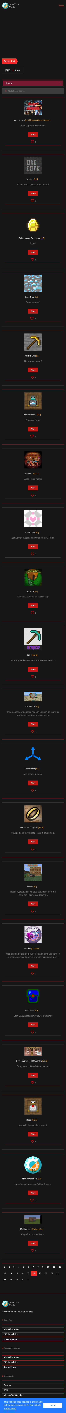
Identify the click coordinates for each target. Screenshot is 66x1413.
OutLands (32, 591)
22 (58, 1273)
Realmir (32, 886)
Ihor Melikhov (10, 1367)
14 (11, 1273)
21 (52, 1273)
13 (5, 1273)
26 (22, 1279)
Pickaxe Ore (32, 356)
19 (40, 1273)
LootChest (31, 1010)
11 (54, 1267)
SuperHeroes (31, 120)
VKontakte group (11, 1329)
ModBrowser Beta (31, 1179)
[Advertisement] (33, 31)
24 (11, 1279)
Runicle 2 (32, 473)
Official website (11, 1334)
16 (22, 1273)
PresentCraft (32, 706)
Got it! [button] (52, 1405)
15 (16, 1273)
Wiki (6, 1390)
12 (60, 1267)
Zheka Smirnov (10, 1339)
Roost (31, 1120)
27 (28, 1279)
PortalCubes (32, 532)
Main (7, 70)
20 (46, 1273)
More (33, 135)
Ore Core (32, 179)
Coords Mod (32, 769)
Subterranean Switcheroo (31, 238)
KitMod (32, 655)
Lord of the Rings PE (31, 827)
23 (5, 1279)
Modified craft (31, 1229)
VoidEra (31, 948)
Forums (7, 1385)
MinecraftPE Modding (13, 1395)
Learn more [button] (10, 1409)
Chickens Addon (32, 414)
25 (16, 1279)
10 (48, 1267)
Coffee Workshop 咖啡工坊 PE (31, 1061)
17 (28, 1273)
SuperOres (31, 297)
